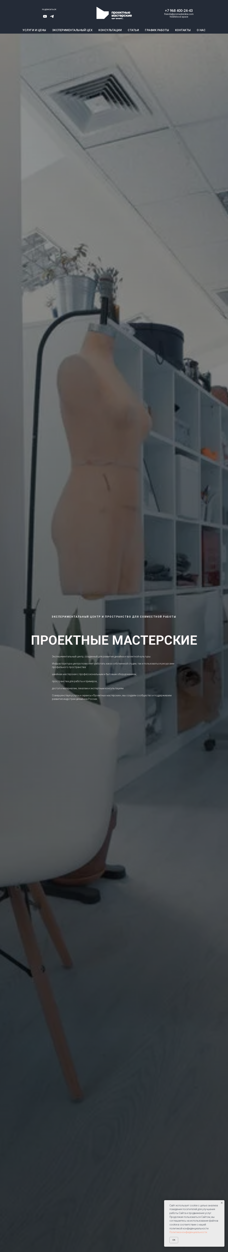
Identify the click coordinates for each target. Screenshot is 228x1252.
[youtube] (45, 17)
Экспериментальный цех (72, 30)
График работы (157, 30)
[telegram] (52, 17)
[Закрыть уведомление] (222, 1203)
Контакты (183, 30)
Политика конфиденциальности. (188, 1232)
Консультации (110, 30)
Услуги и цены (34, 30)
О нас (201, 30)
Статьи (133, 30)
